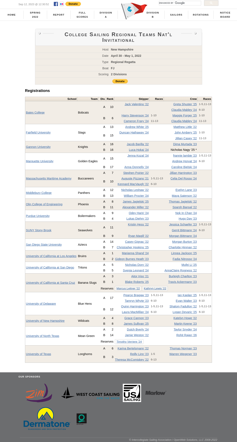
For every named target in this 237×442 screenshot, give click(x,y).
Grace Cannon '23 (136, 318)
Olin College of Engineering (44, 204)
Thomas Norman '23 (183, 348)
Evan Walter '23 (186, 300)
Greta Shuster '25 (185, 104)
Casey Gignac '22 (137, 241)
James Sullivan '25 (136, 323)
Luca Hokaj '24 (139, 149)
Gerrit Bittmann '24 (184, 230)
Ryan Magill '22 (138, 236)
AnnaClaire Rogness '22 (180, 270)
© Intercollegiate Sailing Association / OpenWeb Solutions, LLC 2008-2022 (173, 439)
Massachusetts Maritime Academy (48, 178)
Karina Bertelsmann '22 (133, 348)
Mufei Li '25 (189, 264)
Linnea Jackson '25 (184, 253)
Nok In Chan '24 (186, 213)
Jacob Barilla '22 (138, 144)
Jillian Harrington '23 (183, 173)
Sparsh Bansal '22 (185, 207)
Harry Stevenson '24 (135, 115)
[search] (179, 3)
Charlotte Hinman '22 (183, 247)
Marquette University (39, 161)
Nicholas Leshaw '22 (135, 190)
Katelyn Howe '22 (185, 318)
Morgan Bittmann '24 (183, 236)
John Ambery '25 (185, 132)
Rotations (201, 15)
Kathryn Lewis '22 (155, 288)
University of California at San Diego (50, 267)
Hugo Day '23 (188, 218)
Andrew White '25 (137, 127)
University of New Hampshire (45, 320)
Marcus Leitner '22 (128, 288)
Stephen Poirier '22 (136, 173)
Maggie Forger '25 (185, 115)
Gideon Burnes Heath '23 (132, 259)
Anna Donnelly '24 (136, 167)
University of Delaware (41, 303)
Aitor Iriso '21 (140, 276)
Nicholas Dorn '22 (137, 264)
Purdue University (38, 216)
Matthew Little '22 (185, 127)
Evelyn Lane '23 (186, 190)
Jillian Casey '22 (186, 138)
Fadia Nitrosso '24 (185, 259)
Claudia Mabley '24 (184, 109)
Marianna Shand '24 (135, 253)
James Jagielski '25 (136, 201)
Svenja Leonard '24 (136, 270)
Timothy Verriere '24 (129, 341)
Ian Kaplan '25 (187, 295)
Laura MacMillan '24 (135, 312)
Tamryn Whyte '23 (137, 300)
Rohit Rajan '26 (186, 335)
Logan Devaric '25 (185, 312)
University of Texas (38, 354)
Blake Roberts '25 (137, 282)
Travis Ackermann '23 (182, 282)
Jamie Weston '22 (137, 335)
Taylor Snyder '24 (185, 329)
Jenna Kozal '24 (138, 155)
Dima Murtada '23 (185, 144)
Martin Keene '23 (185, 323)
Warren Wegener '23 (183, 354)
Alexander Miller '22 (135, 207)
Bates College (35, 112)
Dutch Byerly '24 (138, 329)
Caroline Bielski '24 (184, 167)
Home (12, 15)
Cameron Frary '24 (136, 121)
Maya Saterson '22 (184, 195)
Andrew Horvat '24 (184, 161)
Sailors (176, 15)
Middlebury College (38, 192)
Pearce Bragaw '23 (136, 295)
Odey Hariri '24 (139, 213)
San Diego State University (44, 244)
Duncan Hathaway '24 (134, 132)
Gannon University (38, 147)
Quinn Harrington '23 (135, 306)
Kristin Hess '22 (138, 224)
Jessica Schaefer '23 (183, 224)
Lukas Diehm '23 (137, 218)
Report (59, 15)
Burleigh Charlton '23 (183, 276)
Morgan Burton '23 (184, 241)
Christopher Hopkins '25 (133, 247)
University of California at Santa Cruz (50, 282)
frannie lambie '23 (185, 155)
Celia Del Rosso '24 (184, 178)
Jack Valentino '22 (137, 104)
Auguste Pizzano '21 (135, 178)
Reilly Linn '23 (139, 354)
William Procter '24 (136, 195)
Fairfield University (38, 132)
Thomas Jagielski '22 (183, 201)
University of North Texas (42, 336)
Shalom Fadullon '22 (183, 306)
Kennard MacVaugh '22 (133, 184)
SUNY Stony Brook (38, 230)
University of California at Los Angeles (51, 256)
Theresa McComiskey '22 (132, 359)
